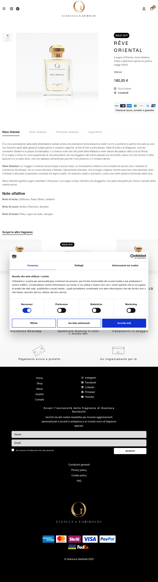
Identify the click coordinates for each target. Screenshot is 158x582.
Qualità (39, 394)
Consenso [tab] (32, 265)
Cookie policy (79, 475)
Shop (39, 383)
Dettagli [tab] (79, 265)
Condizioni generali (79, 464)
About (39, 388)
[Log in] (144, 8)
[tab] (10, 132)
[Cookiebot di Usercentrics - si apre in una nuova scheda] (132, 256)
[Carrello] (152, 8)
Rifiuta (33, 323)
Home (39, 378)
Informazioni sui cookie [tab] (125, 265)
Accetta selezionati (79, 323)
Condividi (123, 92)
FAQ (79, 480)
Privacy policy (79, 470)
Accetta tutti (124, 323)
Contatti (39, 399)
